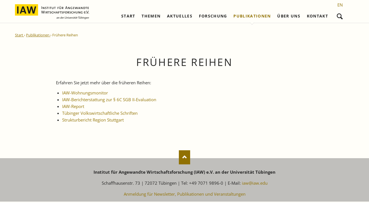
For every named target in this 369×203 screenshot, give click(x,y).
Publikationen (252, 16)
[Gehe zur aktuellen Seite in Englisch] (340, 5)
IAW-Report (73, 106)
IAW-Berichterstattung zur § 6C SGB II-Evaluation (109, 99)
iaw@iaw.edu (255, 183)
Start (128, 16)
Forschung (213, 16)
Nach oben (184, 157)
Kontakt (317, 16)
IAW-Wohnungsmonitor (85, 93)
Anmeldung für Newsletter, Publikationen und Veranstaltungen (185, 194)
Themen (151, 16)
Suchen (339, 15)
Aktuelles (179, 16)
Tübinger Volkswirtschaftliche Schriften (100, 113)
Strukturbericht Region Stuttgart (93, 120)
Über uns (288, 16)
